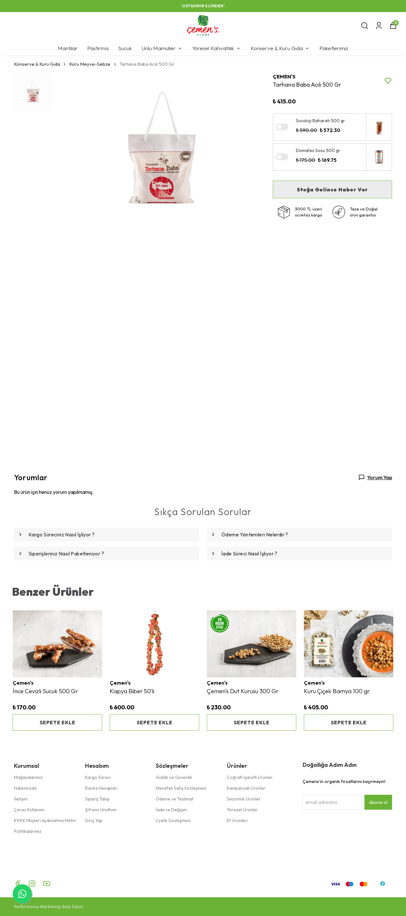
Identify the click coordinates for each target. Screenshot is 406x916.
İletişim (21, 799)
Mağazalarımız (28, 777)
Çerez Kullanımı (29, 810)
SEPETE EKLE (57, 722)
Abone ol (378, 802)
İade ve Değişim (171, 810)
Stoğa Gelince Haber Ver (332, 189)
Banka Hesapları (101, 788)
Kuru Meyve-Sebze (89, 64)
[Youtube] (46, 883)
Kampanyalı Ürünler (246, 788)
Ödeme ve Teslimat (174, 799)
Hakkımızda (25, 788)
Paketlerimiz (333, 48)
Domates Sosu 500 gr (318, 150)
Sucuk (125, 48)
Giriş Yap (93, 820)
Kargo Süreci (98, 777)
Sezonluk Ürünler (244, 799)
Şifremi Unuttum (100, 810)
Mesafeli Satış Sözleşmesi (181, 788)
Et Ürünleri (237, 820)
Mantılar (68, 48)
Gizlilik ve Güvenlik (174, 777)
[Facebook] (17, 883)
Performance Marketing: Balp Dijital (48, 906)
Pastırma (97, 48)
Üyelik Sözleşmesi (173, 820)
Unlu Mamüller (162, 48)
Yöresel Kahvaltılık (216, 48)
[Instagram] (32, 883)
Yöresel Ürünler (242, 810)
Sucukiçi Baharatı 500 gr (320, 120)
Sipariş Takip (97, 799)
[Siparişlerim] (379, 26)
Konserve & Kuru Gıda (280, 48)
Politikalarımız (28, 831)
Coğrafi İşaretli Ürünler (250, 777)
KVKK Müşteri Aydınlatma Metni (45, 820)
